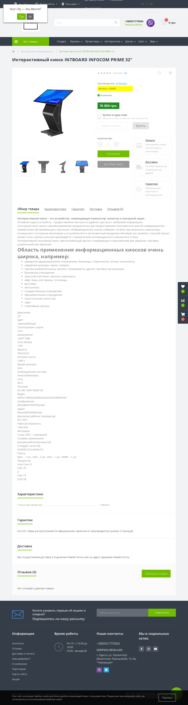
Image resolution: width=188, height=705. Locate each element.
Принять (167, 697)
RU (142, 3)
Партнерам (19, 669)
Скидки (61, 41)
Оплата (150, 140)
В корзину (113, 154)
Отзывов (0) (115, 209)
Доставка (151, 162)
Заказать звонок (133, 24)
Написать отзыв (156, 574)
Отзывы (17, 648)
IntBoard (121, 83)
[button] (46, 4)
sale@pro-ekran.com (109, 649)
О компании (19, 663)
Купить (141, 126)
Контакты (18, 643)
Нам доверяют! (93, 8)
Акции (16, 679)
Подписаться (162, 612)
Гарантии (151, 184)
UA (151, 3)
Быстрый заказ (113, 164)
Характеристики (55, 209)
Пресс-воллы (65, 50)
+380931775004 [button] (108, 644)
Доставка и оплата (23, 653)
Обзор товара (28, 209)
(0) (125, 73)
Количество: (105, 138)
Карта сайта (19, 674)
